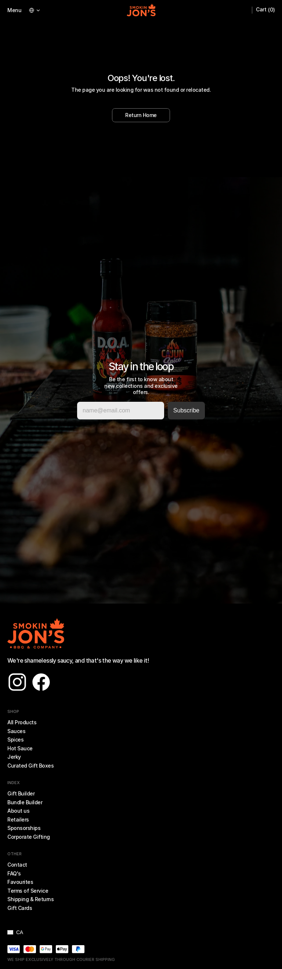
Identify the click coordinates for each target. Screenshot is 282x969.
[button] (15, 932)
